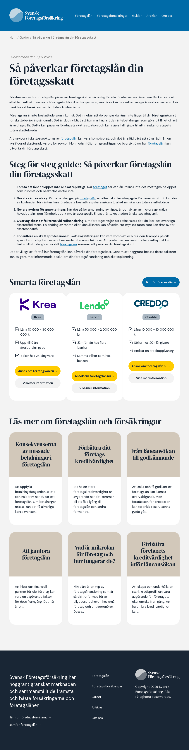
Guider (137, 16)
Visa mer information (38, 383)
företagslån (69, 138)
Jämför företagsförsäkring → (30, 717)
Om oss (167, 16)
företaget (100, 187)
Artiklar (151, 16)
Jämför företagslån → (161, 282)
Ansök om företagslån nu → (38, 371)
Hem (12, 37)
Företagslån (83, 16)
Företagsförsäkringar (112, 16)
